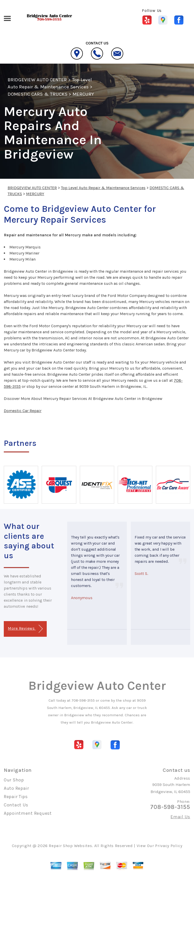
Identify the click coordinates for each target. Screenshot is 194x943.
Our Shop (14, 780)
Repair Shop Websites (70, 845)
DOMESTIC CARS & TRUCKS (37, 94)
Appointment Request (28, 813)
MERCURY (83, 94)
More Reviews (25, 629)
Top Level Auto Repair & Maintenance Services (103, 187)
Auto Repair (16, 788)
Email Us (180, 816)
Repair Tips (16, 796)
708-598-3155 (83, 700)
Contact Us (16, 805)
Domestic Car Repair (22, 410)
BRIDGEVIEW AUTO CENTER (37, 80)
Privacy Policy (168, 845)
